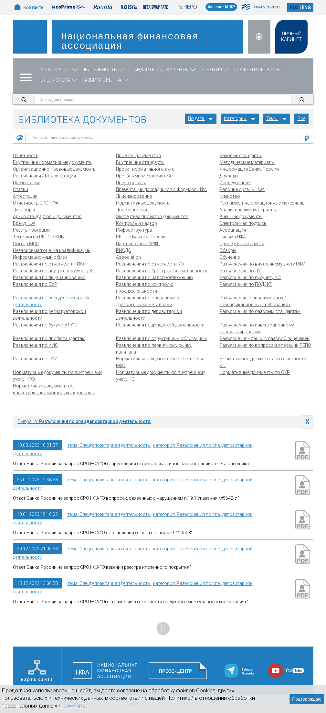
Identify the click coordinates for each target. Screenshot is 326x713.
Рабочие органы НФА (242, 189)
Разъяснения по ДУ (240, 270)
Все (301, 118)
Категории (240, 118)
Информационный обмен (40, 257)
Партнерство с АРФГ (138, 243)
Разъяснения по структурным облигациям (161, 338)
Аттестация (25, 196)
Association (128, 257)
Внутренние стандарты (140, 162)
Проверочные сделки (241, 243)
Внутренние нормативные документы (52, 162)
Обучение (229, 257)
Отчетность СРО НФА (35, 203)
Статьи (20, 189)
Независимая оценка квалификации (51, 250)
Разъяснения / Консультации (44, 175)
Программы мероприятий (143, 175)
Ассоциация (59, 69)
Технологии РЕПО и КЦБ (38, 236)
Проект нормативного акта (145, 169)
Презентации (26, 182)
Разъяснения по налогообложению (154, 277)
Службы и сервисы (261, 69)
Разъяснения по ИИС (35, 345)
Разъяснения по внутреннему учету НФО (262, 263)
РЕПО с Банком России (141, 236)
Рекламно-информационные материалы (262, 203)
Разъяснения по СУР (35, 284)
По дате (200, 118)
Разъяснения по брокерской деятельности (161, 270)
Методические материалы (247, 162)
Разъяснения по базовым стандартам (259, 311)
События (215, 69)
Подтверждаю (306, 699)
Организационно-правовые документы (54, 169)
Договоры (24, 209)
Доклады (228, 175)
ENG (306, 7)
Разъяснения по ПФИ (35, 358)
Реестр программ (31, 230)
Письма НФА (232, 236)
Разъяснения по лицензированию (49, 277)
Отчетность (25, 155)
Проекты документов (138, 155)
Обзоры (227, 250)
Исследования (235, 182)
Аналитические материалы (248, 209)
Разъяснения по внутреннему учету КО (54, 270)
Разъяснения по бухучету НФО (45, 324)
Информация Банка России (249, 169)
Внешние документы (240, 216)
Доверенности (131, 209)
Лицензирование (134, 196)
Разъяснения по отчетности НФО (48, 263)
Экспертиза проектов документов (152, 216)
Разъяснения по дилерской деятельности (160, 324)
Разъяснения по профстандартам (49, 338)
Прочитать (72, 705)
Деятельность (103, 69)
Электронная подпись (243, 223)
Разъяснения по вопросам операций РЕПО (265, 345)
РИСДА (123, 250)
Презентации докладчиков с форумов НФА (161, 189)
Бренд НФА (24, 223)
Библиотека (59, 80)
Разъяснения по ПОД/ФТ (245, 284)
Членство (229, 196)
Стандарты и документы (163, 69)
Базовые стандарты (240, 155)
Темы (276, 118)
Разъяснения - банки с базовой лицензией (264, 338)
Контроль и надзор (136, 223)
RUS (294, 7)
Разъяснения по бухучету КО (250, 277)
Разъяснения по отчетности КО (150, 263)
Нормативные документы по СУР (254, 372)
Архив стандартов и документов (47, 216)
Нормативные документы (143, 203)
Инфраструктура (134, 230)
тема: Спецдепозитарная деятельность (109, 445)
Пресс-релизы (131, 182)
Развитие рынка (106, 80)
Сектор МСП (26, 243)
